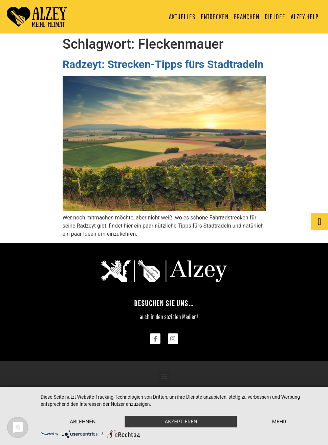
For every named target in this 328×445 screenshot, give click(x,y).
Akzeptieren (181, 422)
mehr (279, 422)
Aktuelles (182, 17)
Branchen (246, 17)
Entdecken (214, 17)
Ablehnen (82, 422)
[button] (164, 376)
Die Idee (275, 17)
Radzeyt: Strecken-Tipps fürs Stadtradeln (163, 64)
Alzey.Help (305, 17)
